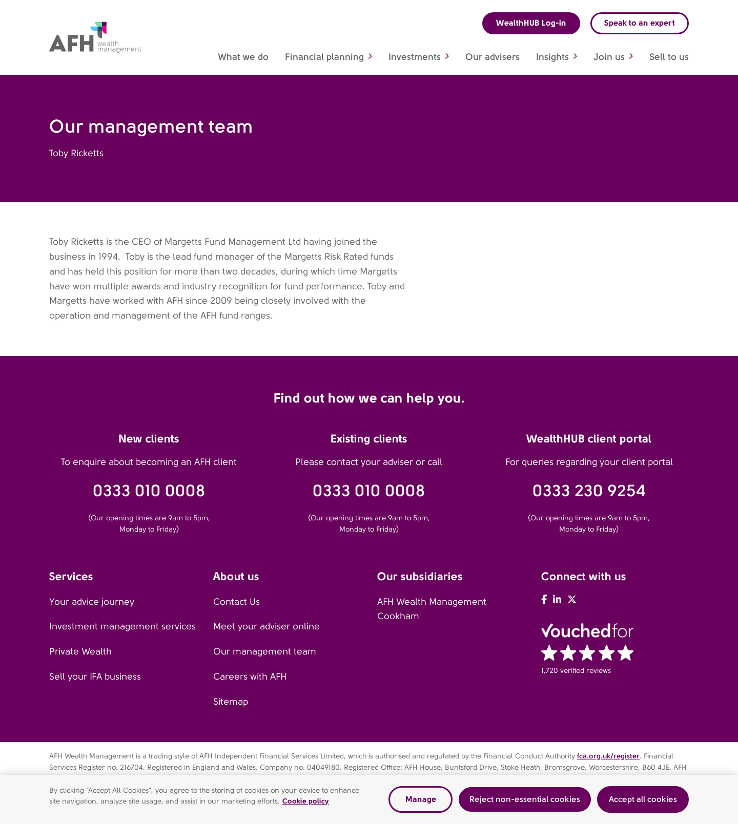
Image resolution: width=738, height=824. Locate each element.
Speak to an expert (639, 23)
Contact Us (236, 602)
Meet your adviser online (266, 626)
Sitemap (230, 701)
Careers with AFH (249, 676)
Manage (420, 801)
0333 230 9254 (589, 490)
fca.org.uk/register (608, 756)
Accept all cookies (643, 801)
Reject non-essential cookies (524, 801)
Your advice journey (91, 602)
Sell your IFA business (95, 676)
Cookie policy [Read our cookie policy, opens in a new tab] (305, 803)
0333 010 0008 (149, 490)
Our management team (264, 651)
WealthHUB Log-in (531, 23)
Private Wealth (80, 651)
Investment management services (122, 626)
